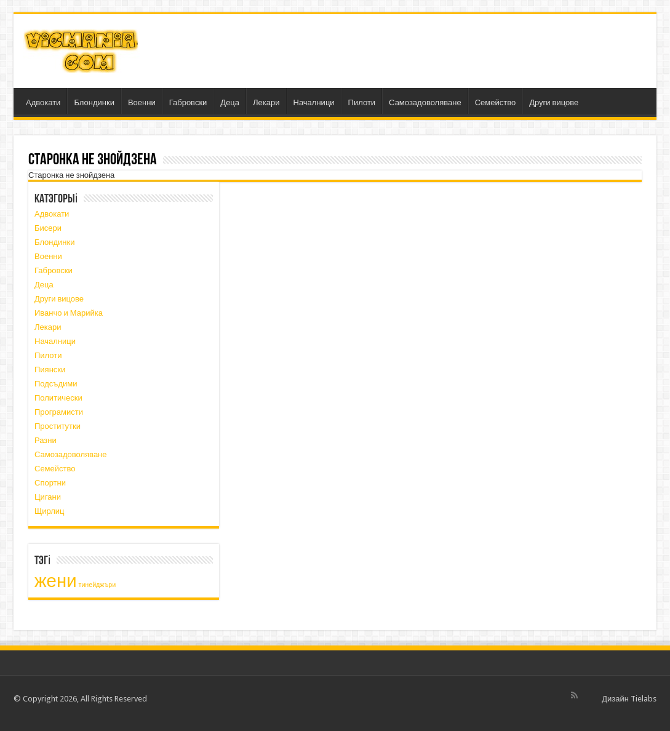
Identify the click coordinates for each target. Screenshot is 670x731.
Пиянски (49, 369)
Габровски (188, 102)
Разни (45, 440)
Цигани (47, 496)
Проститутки (57, 426)
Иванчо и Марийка (68, 313)
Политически (58, 397)
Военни (142, 102)
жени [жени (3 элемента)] (55, 580)
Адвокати (43, 102)
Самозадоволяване (425, 102)
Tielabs (643, 698)
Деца (229, 102)
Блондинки (94, 102)
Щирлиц (49, 511)
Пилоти (362, 102)
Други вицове (553, 102)
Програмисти (58, 412)
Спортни (50, 482)
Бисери (48, 228)
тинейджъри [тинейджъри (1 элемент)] (97, 585)
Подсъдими (56, 383)
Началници (314, 102)
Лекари (266, 102)
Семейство (495, 102)
